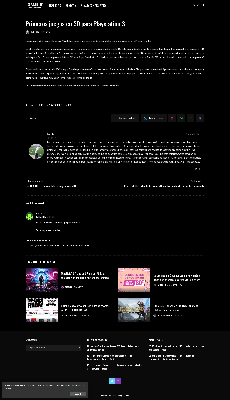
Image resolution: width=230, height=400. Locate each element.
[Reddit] (190, 118)
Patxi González (164, 287)
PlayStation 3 (55, 105)
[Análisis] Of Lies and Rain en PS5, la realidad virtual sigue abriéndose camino (84, 277)
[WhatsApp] (181, 118)
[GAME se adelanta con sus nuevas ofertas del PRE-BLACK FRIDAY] (42, 311)
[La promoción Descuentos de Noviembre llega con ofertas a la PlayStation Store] (134, 280)
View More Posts (193, 134)
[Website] (195, 169)
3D (42, 105)
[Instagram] (198, 5)
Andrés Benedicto (166, 315)
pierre (39, 213)
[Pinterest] (172, 118)
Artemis (68, 287)
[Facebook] (125, 118)
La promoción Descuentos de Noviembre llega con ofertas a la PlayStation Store (178, 275)
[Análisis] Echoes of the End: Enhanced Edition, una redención (178, 308)
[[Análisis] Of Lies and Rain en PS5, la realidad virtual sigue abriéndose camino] (42, 280)
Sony (70, 105)
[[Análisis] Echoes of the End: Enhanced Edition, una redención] (134, 311)
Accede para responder (48, 230)
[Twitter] (194, 5)
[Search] (202, 5)
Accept (38, 393)
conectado (54, 245)
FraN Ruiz (34, 31)
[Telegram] (200, 118)
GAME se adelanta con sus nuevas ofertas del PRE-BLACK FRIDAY (82, 308)
